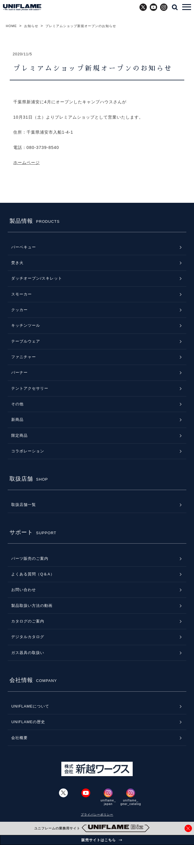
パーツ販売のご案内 (29, 558)
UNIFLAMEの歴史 (28, 722)
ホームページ (26, 162)
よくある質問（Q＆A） (33, 574)
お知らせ (31, 26)
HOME (11, 26)
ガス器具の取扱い (27, 652)
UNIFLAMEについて (30, 706)
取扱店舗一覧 (23, 504)
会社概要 (19, 738)
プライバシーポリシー (97, 814)
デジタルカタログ (27, 637)
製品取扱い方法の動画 (31, 605)
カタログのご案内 (27, 621)
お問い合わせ (23, 589)
